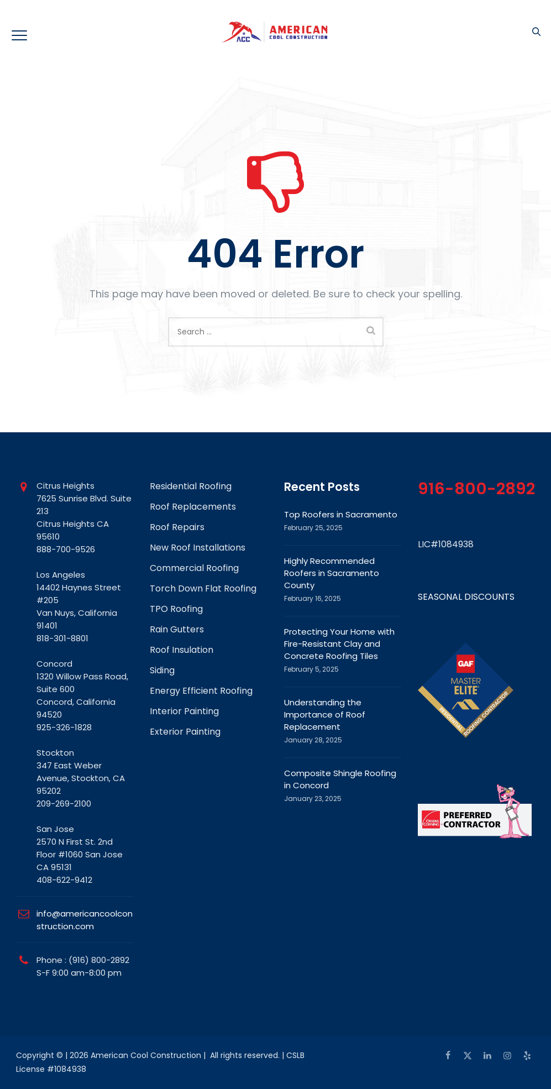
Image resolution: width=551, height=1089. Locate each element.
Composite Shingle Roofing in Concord (340, 779)
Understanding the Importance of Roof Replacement (324, 714)
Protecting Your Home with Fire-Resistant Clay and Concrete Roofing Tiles (339, 644)
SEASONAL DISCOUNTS (466, 596)
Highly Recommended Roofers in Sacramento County (331, 573)
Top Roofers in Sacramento (340, 514)
